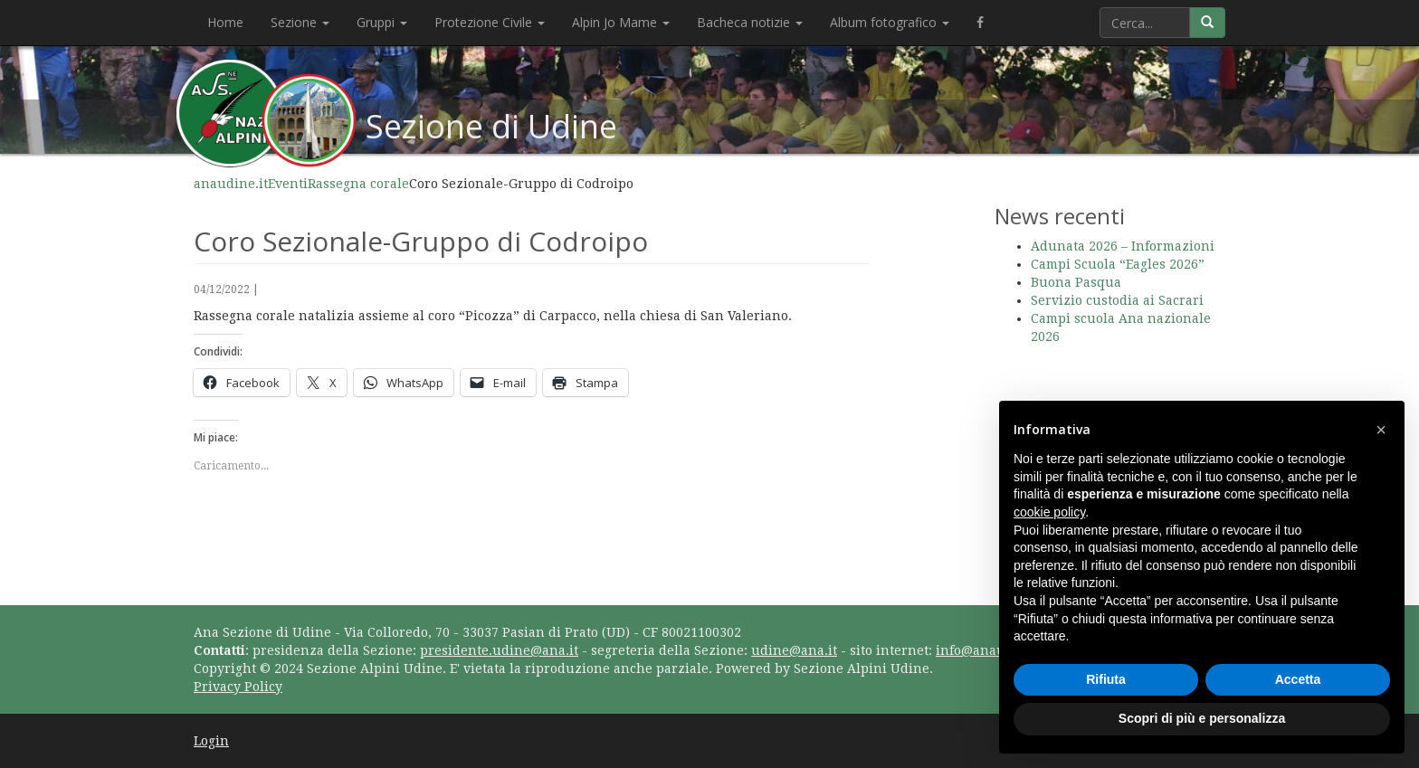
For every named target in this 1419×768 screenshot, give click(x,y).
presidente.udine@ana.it (499, 650)
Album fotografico (889, 22)
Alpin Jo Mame (621, 22)
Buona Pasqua (1076, 282)
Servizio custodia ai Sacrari (1117, 300)
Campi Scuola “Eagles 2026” (1118, 264)
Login (211, 741)
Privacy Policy (238, 686)
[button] (1381, 429)
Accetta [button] (1298, 679)
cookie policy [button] (1049, 512)
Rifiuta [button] (1106, 679)
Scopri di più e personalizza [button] (1202, 718)
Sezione (300, 22)
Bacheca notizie (750, 22)
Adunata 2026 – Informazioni (1122, 246)
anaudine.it (231, 183)
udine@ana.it (794, 650)
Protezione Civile (489, 22)
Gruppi (382, 22)
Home (225, 22)
